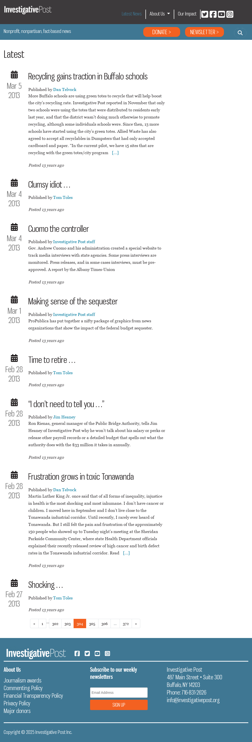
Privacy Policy (17, 703)
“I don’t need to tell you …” (66, 404)
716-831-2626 (194, 692)
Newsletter (202, 32)
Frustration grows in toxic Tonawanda (81, 476)
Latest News (132, 14)
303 (67, 623)
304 (80, 623)
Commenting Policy (23, 687)
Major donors (17, 710)
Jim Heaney (64, 417)
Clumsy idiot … (49, 184)
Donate (159, 32)
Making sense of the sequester (73, 301)
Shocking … (45, 584)
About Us (158, 14)
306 (104, 623)
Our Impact (187, 14)
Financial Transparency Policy (33, 695)
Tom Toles (63, 197)
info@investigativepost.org (193, 700)
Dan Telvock (64, 89)
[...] (115, 152)
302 (55, 623)
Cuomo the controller (58, 228)
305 (92, 623)
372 (126, 623)
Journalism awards (22, 680)
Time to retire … (51, 360)
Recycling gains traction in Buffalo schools (88, 76)
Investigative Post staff (74, 241)
